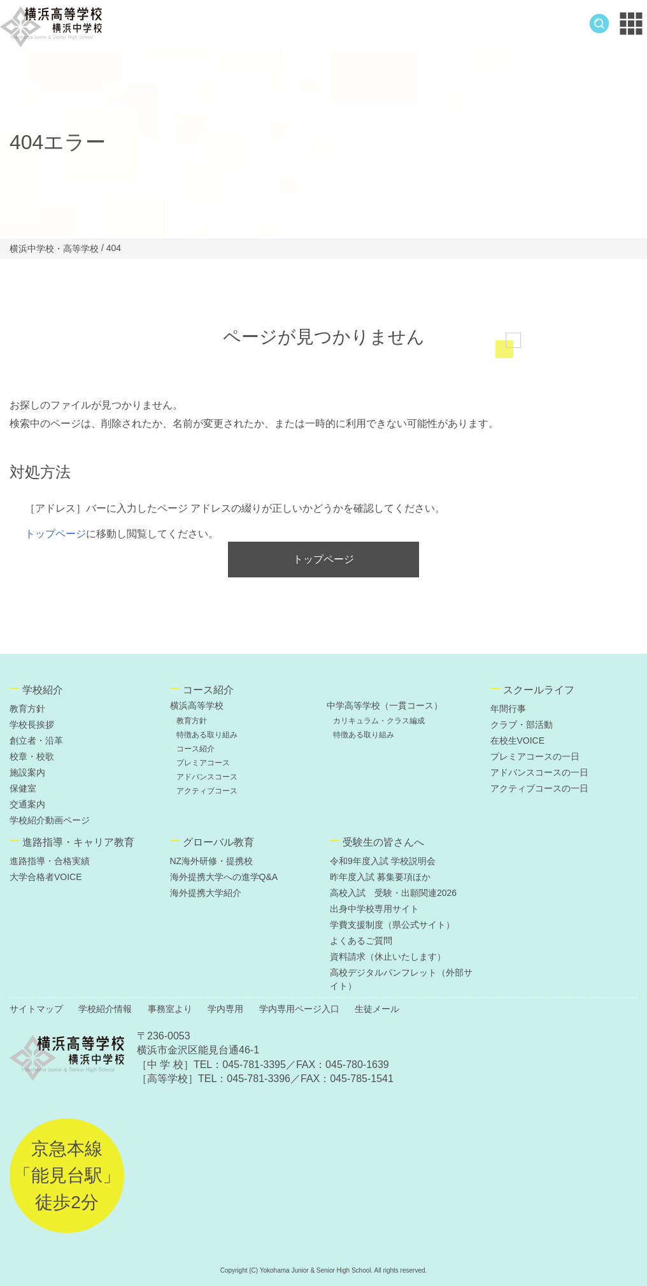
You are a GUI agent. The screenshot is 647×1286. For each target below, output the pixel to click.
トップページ (55, 533)
